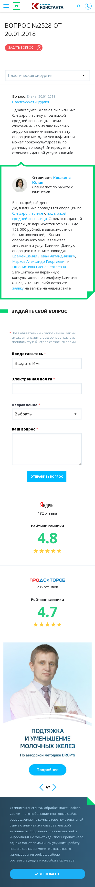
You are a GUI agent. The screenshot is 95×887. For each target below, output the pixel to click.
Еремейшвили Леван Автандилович (43, 256)
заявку (18, 288)
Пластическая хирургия (30, 102)
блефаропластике (27, 213)
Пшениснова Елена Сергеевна (39, 266)
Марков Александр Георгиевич (39, 261)
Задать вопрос (20, 47)
